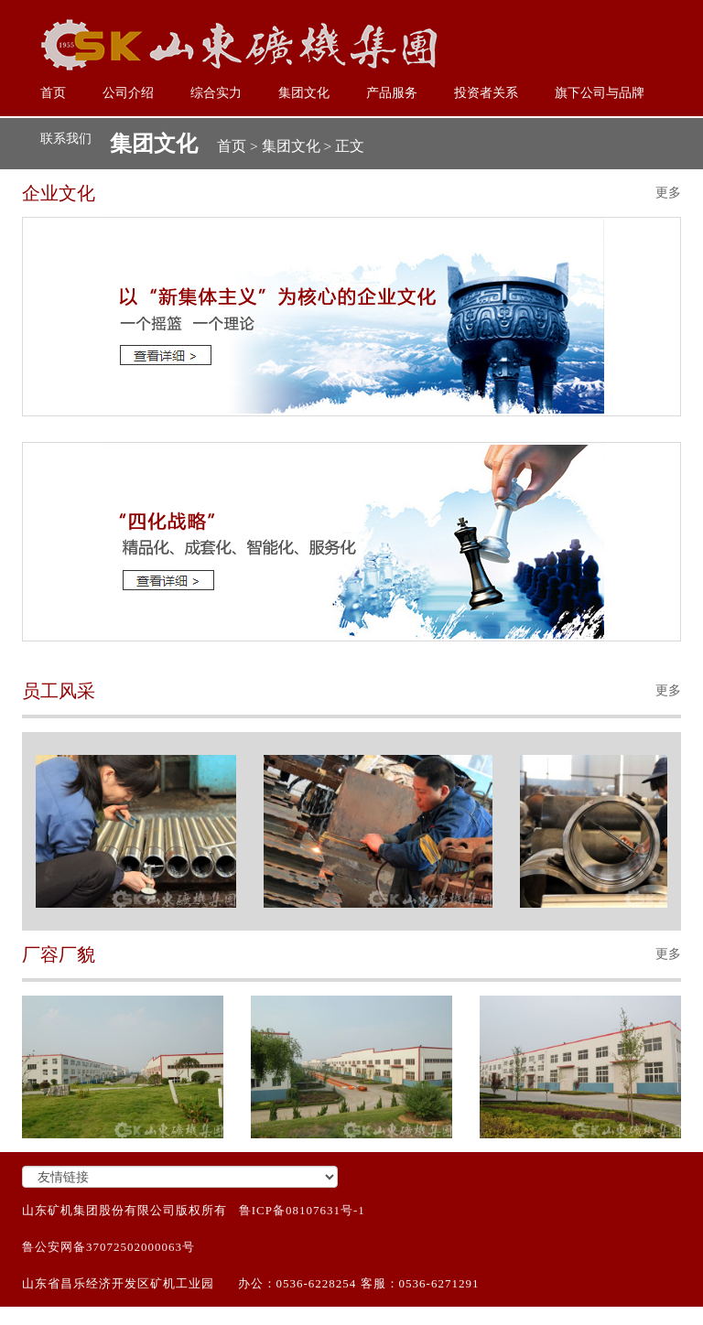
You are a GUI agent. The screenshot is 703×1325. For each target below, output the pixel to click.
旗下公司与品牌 (599, 93)
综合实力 (216, 93)
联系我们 (66, 138)
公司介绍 (128, 93)
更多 (668, 192)
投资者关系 (486, 93)
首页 (53, 93)
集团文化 (304, 93)
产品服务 (391, 93)
